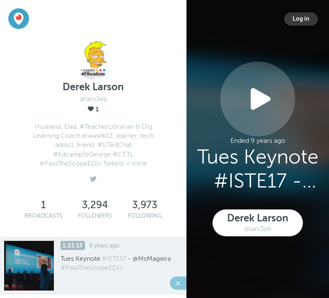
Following (145, 216)
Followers (95, 216)
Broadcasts (43, 216)
